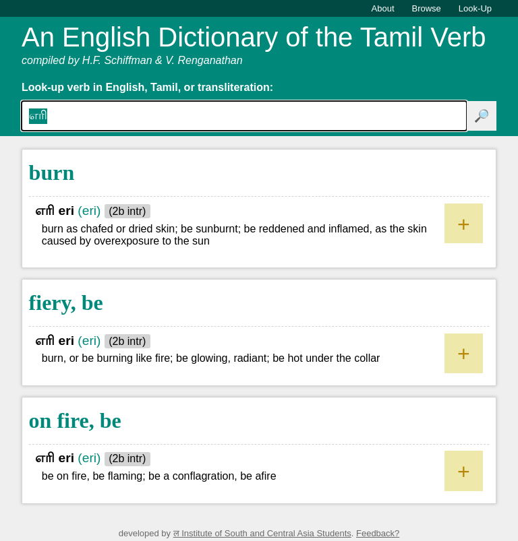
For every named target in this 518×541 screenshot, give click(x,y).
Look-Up (475, 8)
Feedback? (377, 533)
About (383, 8)
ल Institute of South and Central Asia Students (262, 533)
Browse (426, 8)
